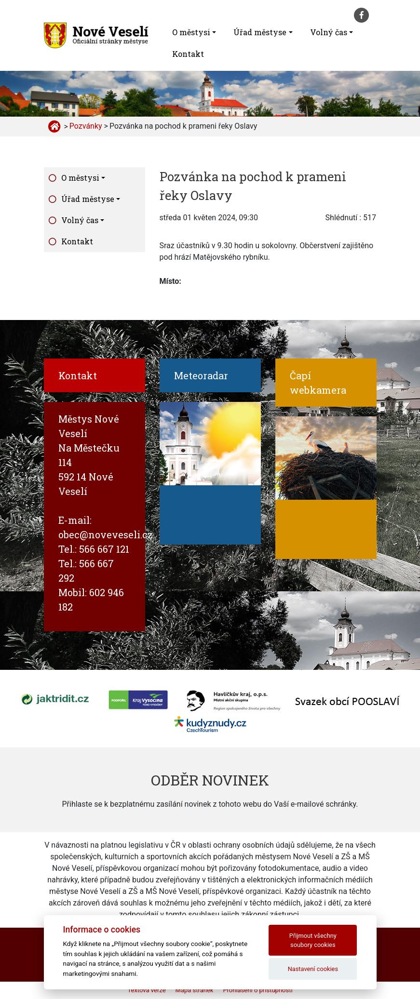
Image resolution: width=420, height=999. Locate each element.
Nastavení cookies (313, 968)
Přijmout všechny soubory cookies (313, 940)
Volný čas (328, 32)
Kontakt (188, 54)
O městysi (191, 32)
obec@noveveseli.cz (105, 534)
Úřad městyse (259, 32)
